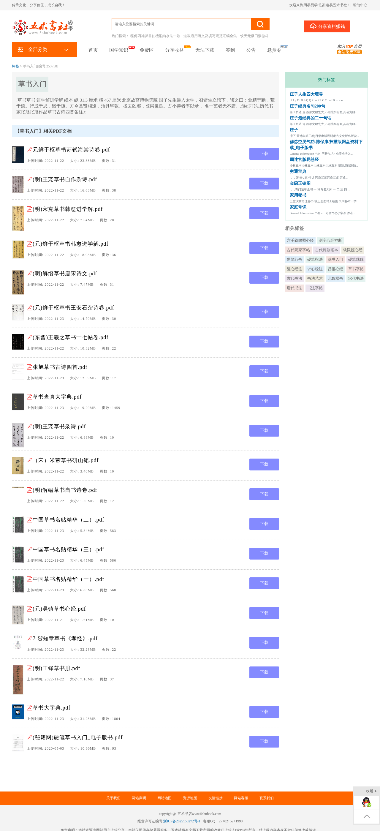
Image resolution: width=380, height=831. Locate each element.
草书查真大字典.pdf (57, 397)
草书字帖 (356, 269)
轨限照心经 (352, 250)
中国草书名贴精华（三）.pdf (68, 549)
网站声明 (139, 798)
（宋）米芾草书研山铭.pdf (66, 460)
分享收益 (174, 50)
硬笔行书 (294, 259)
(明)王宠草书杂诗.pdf (59, 426)
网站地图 (164, 798)
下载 (264, 153)
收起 (371, 791)
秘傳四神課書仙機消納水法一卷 (155, 36)
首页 (93, 50)
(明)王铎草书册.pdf (56, 668)
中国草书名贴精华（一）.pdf (68, 579)
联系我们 (266, 798)
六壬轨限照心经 (300, 240)
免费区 (147, 50)
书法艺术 (315, 278)
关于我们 (113, 798)
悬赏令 (274, 50)
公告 (251, 50)
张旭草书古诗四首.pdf (60, 367)
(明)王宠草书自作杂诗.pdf (65, 179)
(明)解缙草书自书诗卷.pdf (65, 490)
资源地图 (190, 798)
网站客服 (241, 798)
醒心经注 (294, 269)
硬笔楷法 (315, 259)
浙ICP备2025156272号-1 (181, 821)
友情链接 (215, 798)
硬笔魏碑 (356, 259)
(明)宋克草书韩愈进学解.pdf (68, 209)
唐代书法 (294, 288)
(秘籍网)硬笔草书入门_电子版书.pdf (78, 737)
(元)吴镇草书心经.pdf (59, 609)
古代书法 (294, 278)
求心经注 (315, 269)
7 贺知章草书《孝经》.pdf (65, 639)
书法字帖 (315, 288)
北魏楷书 (335, 278)
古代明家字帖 (298, 250)
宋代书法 (356, 278)
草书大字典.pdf (52, 708)
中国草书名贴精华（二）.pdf (68, 520)
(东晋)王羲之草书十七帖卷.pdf (70, 337)
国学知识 (118, 50)
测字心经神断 (330, 240)
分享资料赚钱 (327, 26)
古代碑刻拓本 (326, 250)
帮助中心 (360, 5)
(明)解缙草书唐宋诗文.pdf (65, 274)
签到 (230, 50)
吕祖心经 (335, 269)
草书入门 (335, 259)
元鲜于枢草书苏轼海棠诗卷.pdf (71, 150)
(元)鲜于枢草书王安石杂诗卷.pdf (73, 308)
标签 (15, 66)
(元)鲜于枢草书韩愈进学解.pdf (70, 244)
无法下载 (204, 50)
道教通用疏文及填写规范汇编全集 (210, 36)
